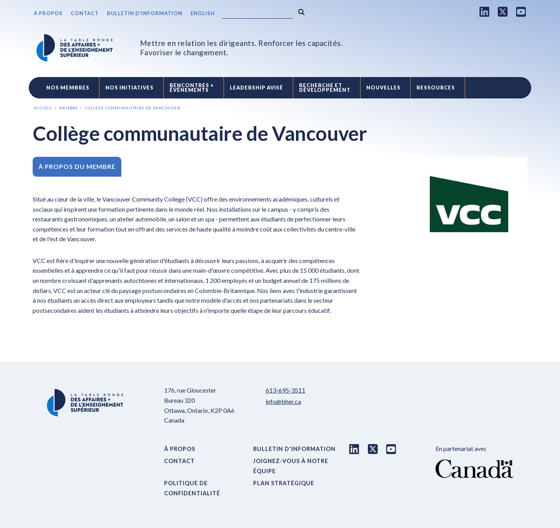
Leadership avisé (256, 87)
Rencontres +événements (192, 87)
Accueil (43, 108)
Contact (85, 13)
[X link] (503, 11)
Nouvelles (383, 87)
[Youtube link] (521, 11)
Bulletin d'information (144, 13)
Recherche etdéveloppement (324, 87)
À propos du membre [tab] (77, 166)
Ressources (435, 87)
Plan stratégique (283, 483)
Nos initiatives (129, 87)
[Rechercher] (301, 12)
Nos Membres (67, 87)
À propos (48, 13)
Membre (68, 108)
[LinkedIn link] (484, 11)
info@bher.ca (283, 401)
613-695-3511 (285, 390)
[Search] (257, 14)
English (203, 13)
